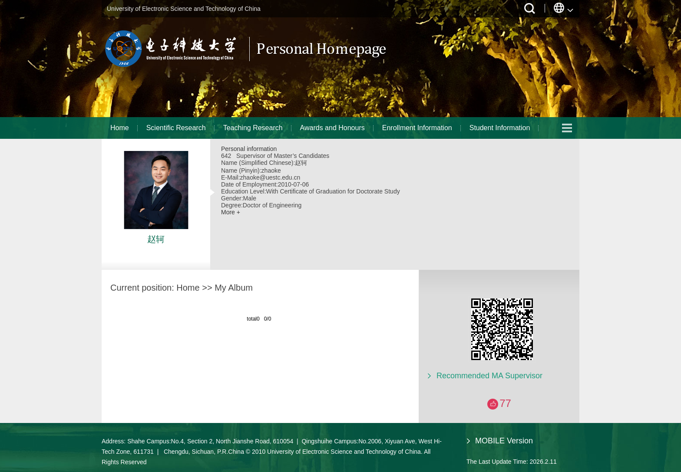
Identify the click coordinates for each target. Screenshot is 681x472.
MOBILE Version (504, 440)
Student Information (499, 127)
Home (119, 127)
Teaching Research (253, 127)
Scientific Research (176, 127)
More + (230, 212)
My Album (234, 287)
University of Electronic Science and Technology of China (184, 8)
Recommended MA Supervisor (489, 375)
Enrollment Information (417, 127)
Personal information (249, 148)
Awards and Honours (332, 127)
